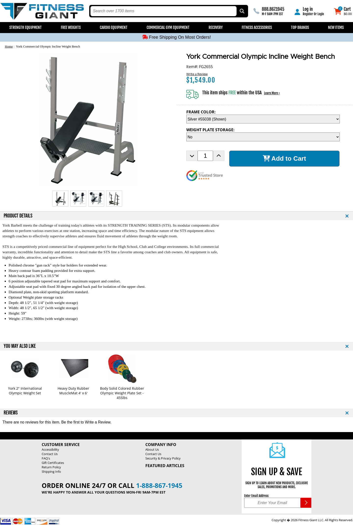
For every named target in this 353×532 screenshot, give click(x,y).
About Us (152, 449)
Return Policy (51, 467)
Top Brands (300, 27)
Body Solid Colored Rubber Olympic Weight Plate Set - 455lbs (122, 393)
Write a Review (197, 74)
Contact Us (50, 454)
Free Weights (71, 27)
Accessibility (50, 449)
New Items (336, 27)
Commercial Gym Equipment (168, 27)
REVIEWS (11, 413)
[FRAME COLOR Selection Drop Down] (263, 119)
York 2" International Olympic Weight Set (25, 390)
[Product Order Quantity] (205, 156)
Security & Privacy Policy (163, 458)
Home (9, 46)
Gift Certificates (53, 462)
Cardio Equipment (113, 27)
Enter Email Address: (256, 496)
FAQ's (46, 458)
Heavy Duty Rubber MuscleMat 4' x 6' (73, 390)
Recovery (216, 27)
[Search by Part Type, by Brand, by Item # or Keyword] (242, 11)
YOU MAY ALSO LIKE (20, 346)
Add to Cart (284, 158)
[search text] (163, 11)
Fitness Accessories (257, 27)
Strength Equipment (25, 27)
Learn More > (272, 93)
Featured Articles (164, 465)
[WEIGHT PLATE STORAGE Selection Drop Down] (263, 137)
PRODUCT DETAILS (18, 216)
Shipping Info (51, 471)
